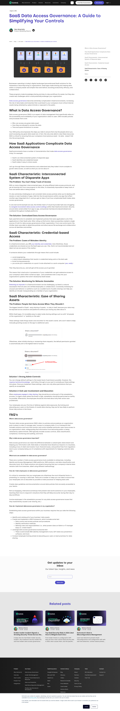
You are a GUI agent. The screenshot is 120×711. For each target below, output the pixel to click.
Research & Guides (65, 680)
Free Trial (87, 677)
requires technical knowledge (19, 382)
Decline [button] (94, 706)
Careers (76, 677)
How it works (17, 677)
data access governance (63, 151)
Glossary (62, 675)
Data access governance (18, 101)
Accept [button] (86, 706)
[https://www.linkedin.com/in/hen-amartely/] (33, 30)
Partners (76, 675)
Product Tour (17, 680)
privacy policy (33, 697)
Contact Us (102, 672)
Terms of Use (77, 683)
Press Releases (64, 683)
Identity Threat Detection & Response (32, 678)
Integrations (17, 683)
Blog (15, 41)
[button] (34, 4)
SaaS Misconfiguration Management (34, 685)
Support (101, 675)
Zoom (48, 686)
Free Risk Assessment (84, 2)
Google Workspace (52, 672)
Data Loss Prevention (30, 682)
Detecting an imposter (17, 284)
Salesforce (50, 677)
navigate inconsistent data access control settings (29, 207)
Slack (48, 680)
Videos (62, 677)
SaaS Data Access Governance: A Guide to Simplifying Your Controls (41, 41)
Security (76, 680)
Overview (16, 675)
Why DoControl (26, 2)
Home (10, 41)
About (76, 672)
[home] (13, 2)
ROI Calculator (89, 672)
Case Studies (63, 686)
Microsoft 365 (51, 675)
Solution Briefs (64, 689)
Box (48, 683)
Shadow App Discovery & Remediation (31, 688)
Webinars (63, 692)
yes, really (68, 263)
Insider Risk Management (31, 675)
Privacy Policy (78, 686)
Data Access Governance (31, 672)
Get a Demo (99, 2)
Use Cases (20, 41)
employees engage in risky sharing (26, 394)
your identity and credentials (41, 244)
